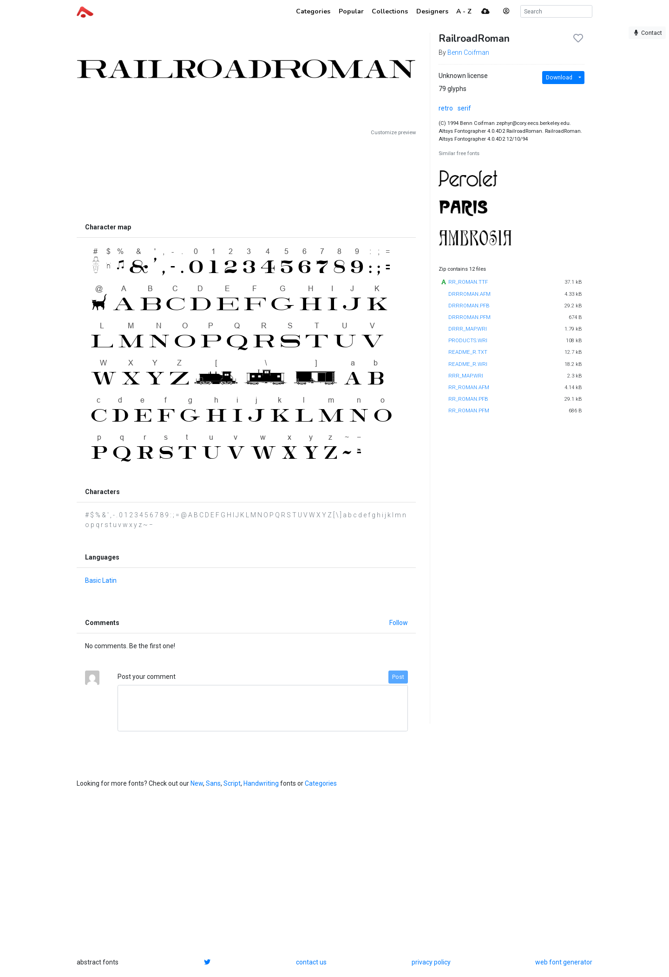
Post (398, 677)
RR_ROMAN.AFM (468, 387)
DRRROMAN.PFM (469, 317)
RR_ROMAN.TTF (468, 282)
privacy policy (431, 962)
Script (232, 783)
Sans (213, 783)
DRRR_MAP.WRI (467, 329)
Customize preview (393, 133)
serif (464, 108)
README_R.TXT (467, 352)
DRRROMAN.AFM (469, 294)
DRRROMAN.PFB (469, 306)
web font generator (563, 962)
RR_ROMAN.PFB (468, 399)
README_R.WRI (467, 364)
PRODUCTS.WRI (467, 341)
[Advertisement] (246, 177)
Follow (398, 622)
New (196, 783)
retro (446, 108)
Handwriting (261, 783)
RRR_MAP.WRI (465, 376)
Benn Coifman (468, 52)
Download (559, 77)
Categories (321, 783)
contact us (311, 962)
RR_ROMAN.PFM (468, 411)
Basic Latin (101, 580)
